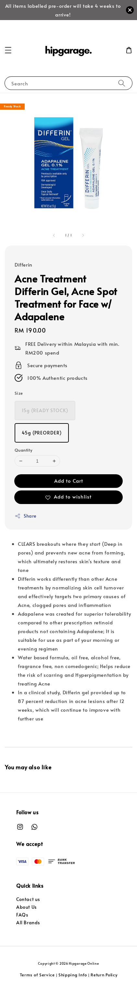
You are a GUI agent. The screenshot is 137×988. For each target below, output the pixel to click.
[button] (8, 50)
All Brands (28, 922)
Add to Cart (68, 480)
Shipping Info (72, 975)
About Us (26, 907)
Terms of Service (37, 975)
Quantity (23, 450)
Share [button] (25, 516)
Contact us (28, 899)
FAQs (22, 915)
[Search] (121, 83)
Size (19, 393)
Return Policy (104, 975)
